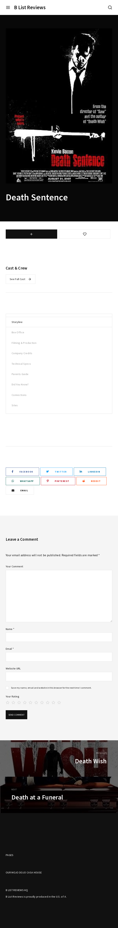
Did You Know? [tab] (20, 384)
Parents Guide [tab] (20, 374)
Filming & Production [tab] (24, 343)
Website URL (13, 668)
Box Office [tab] (18, 332)
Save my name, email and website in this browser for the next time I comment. (51, 687)
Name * (10, 629)
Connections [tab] (19, 395)
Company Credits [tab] (22, 353)
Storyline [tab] (17, 322)
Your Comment (14, 566)
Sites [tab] (15, 405)
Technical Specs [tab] (21, 363)
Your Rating (12, 696)
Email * (10, 648)
